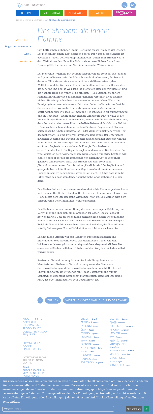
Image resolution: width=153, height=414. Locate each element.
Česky (87, 329)
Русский (90, 326)
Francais (89, 322)
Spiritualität (51, 13)
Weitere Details (12, 408)
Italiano (89, 359)
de (132, 5)
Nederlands (91, 348)
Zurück (52, 300)
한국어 (88, 340)
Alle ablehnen (134, 408)
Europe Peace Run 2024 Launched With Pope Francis (35, 373)
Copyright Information (31, 323)
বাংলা (116, 361)
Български (92, 362)
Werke (100, 13)
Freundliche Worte (124, 13)
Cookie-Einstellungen (32, 347)
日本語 (117, 322)
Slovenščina (122, 350)
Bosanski (90, 337)
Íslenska (90, 344)
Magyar (119, 329)
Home (19, 19)
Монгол (120, 354)
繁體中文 (119, 340)
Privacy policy (32, 328)
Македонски (118, 345)
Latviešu (118, 333)
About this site (32, 318)
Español (89, 333)
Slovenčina (120, 365)
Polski (87, 351)
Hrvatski (90, 355)
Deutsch (119, 318)
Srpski (117, 358)
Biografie (27, 13)
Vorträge (38, 19)
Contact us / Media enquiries (35, 333)
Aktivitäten (76, 13)
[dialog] (76, 395)
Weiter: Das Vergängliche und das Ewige (96, 300)
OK (146, 408)
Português (121, 326)
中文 (116, 337)
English (89, 318)
